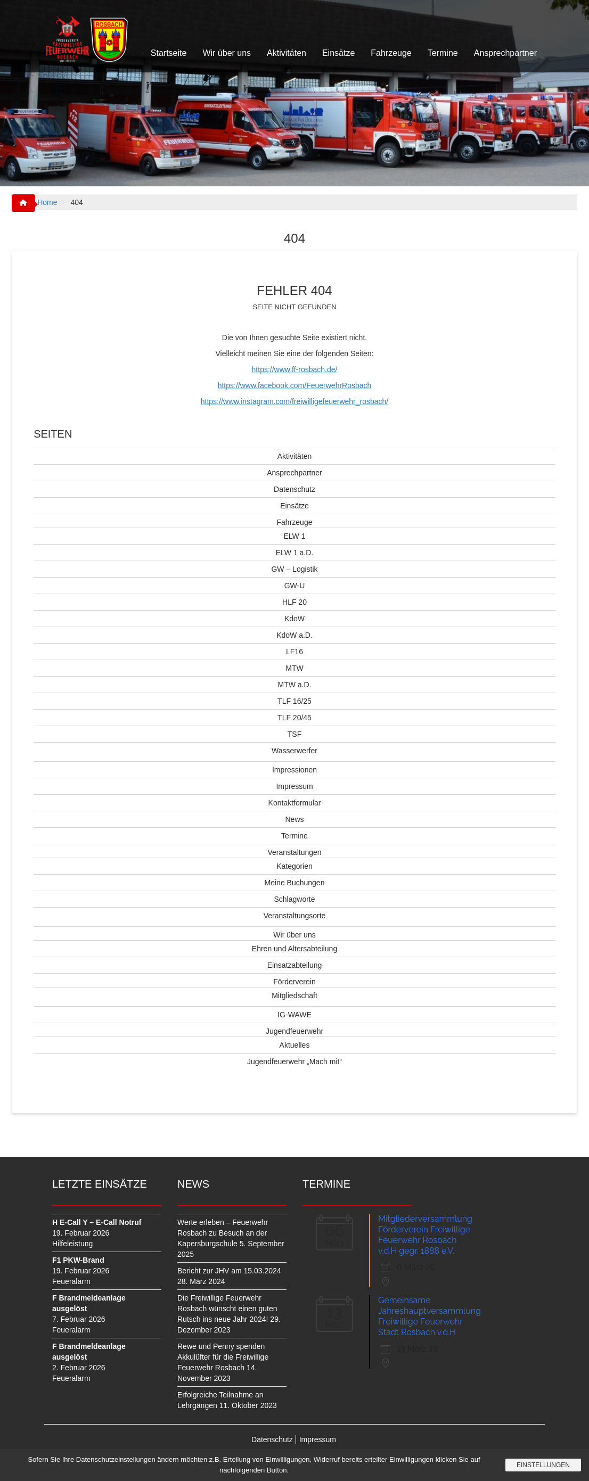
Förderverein (294, 981)
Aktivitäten (286, 52)
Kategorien (294, 866)
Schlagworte (294, 899)
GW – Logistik (294, 569)
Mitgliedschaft (294, 995)
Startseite (169, 52)
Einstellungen (543, 1465)
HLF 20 (294, 602)
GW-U (294, 585)
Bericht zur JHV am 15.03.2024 (229, 1270)
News (294, 819)
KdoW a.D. (294, 635)
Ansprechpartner (505, 52)
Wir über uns (226, 52)
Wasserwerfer (294, 750)
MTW (294, 668)
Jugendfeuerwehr (294, 1031)
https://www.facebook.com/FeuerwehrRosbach (295, 385)
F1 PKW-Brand (78, 1260)
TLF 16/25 (294, 701)
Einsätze (338, 52)
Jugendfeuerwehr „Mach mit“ (294, 1061)
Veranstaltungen (294, 852)
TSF (294, 734)
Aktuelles (295, 1045)
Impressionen (294, 770)
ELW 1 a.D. (295, 552)
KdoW (294, 618)
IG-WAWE (294, 1014)
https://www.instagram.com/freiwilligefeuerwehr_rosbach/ (294, 401)
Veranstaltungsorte (295, 915)
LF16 (294, 651)
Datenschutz (294, 489)
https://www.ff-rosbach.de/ (295, 369)
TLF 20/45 (294, 717)
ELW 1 (295, 536)
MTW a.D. (295, 684)
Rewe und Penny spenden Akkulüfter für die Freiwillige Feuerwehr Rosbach (222, 1357)
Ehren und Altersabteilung (294, 948)
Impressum (294, 786)
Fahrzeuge (391, 52)
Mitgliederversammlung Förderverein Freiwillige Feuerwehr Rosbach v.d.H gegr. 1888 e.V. (425, 1235)
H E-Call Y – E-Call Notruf (97, 1222)
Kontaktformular (294, 803)
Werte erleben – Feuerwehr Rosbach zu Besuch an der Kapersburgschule (222, 1233)
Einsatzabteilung (294, 965)
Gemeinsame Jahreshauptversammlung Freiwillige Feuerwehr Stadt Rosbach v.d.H (429, 1316)
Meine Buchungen (295, 882)
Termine (443, 52)
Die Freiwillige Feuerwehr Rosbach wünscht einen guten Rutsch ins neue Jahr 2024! (227, 1308)
